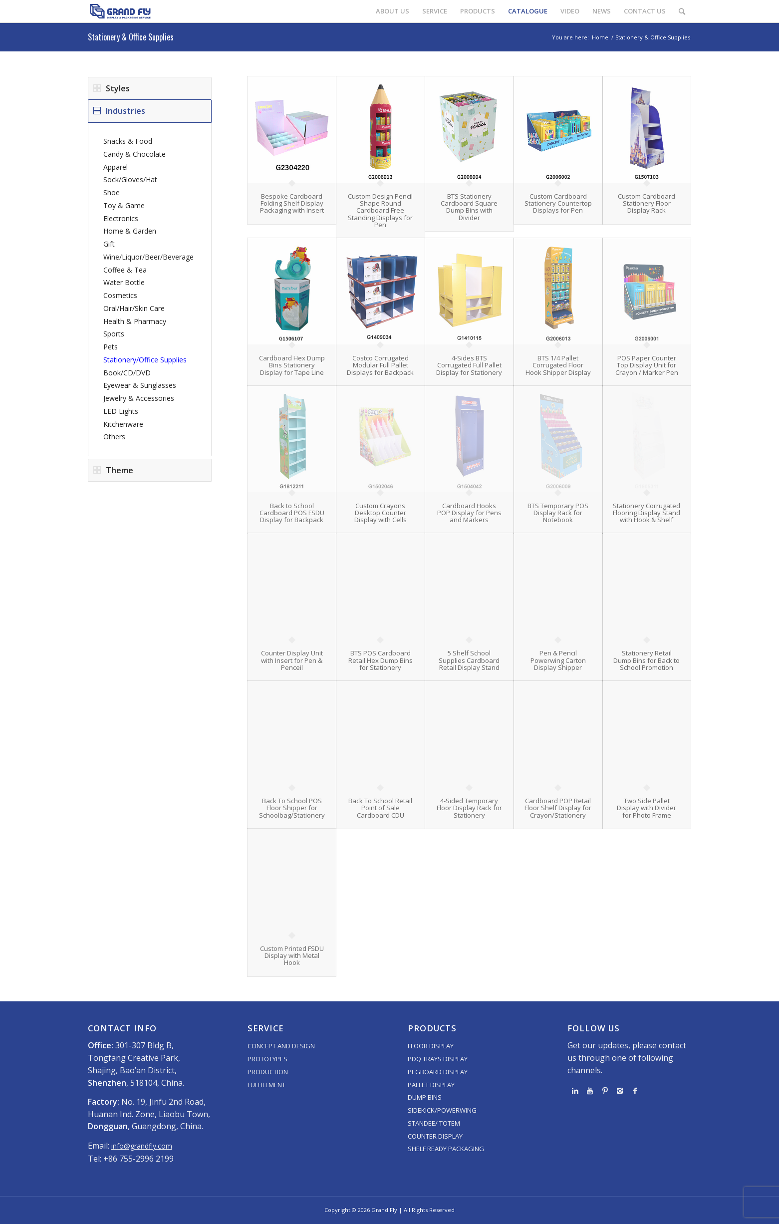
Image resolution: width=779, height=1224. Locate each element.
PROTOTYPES (267, 1058)
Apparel (115, 167)
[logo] (120, 11)
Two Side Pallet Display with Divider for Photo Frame (646, 808)
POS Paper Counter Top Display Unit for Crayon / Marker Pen (646, 365)
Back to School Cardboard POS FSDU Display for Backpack (292, 513)
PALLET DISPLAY (431, 1084)
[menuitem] (392, 11)
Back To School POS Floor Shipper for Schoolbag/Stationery (292, 808)
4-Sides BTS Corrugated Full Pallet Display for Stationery (469, 365)
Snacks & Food (127, 141)
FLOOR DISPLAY (431, 1045)
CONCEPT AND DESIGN (281, 1045)
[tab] (150, 88)
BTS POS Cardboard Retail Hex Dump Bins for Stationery (380, 660)
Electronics (120, 218)
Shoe (111, 192)
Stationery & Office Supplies (131, 37)
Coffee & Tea (125, 270)
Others (114, 436)
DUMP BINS (425, 1097)
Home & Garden (129, 231)
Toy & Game (124, 205)
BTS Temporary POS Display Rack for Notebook (557, 513)
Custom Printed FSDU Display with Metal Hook (292, 955)
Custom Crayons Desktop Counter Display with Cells (380, 513)
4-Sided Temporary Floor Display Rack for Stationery (469, 808)
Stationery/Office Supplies (145, 359)
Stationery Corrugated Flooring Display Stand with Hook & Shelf (646, 513)
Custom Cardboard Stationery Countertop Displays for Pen (558, 203)
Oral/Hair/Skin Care (134, 308)
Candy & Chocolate (134, 154)
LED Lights (120, 411)
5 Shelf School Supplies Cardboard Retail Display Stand (469, 660)
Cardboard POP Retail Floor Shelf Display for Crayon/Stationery (557, 808)
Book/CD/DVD (127, 372)
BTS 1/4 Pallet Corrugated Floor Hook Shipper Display (558, 365)
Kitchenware (123, 424)
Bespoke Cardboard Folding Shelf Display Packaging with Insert (292, 203)
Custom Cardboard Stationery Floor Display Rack (646, 203)
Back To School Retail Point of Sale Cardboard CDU (380, 808)
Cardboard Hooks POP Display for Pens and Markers (469, 513)
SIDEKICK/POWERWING (442, 1110)
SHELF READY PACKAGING (446, 1148)
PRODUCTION (268, 1071)
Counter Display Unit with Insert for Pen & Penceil (292, 660)
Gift (109, 244)
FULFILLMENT (266, 1084)
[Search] (682, 11)
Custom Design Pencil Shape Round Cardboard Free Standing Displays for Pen (380, 210)
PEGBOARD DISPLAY (438, 1071)
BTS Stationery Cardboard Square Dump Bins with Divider (469, 207)
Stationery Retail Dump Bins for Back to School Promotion (646, 660)
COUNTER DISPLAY (435, 1136)
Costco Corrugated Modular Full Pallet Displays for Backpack (380, 365)
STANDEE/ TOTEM (434, 1123)
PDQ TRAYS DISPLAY (438, 1058)
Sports (113, 333)
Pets (110, 346)
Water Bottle (124, 282)
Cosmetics (120, 295)
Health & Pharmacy (134, 321)
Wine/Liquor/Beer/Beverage (148, 257)
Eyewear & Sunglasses (139, 385)
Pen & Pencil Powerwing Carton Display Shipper (558, 660)
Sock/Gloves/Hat (130, 179)
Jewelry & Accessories (138, 398)
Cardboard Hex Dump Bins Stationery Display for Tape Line (292, 365)
